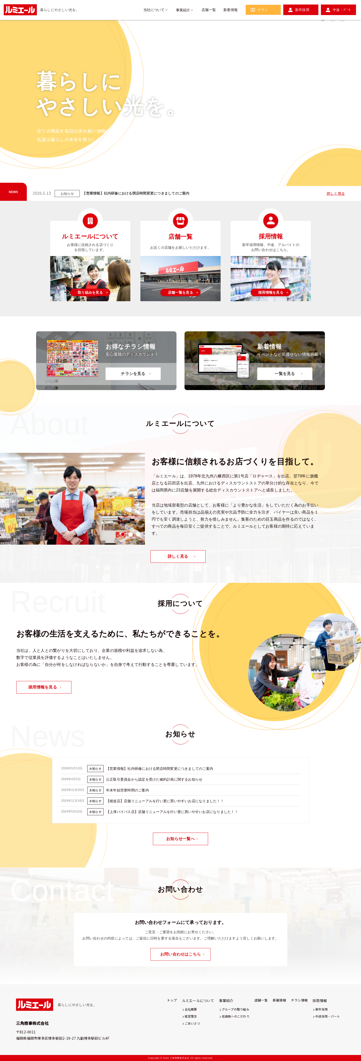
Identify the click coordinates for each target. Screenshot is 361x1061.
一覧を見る (285, 373)
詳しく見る (336, 193)
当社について (153, 10)
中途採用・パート (327, 1016)
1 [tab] (322, 180)
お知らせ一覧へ (180, 839)
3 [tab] (342, 180)
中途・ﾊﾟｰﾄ (341, 10)
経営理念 (191, 1016)
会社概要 (191, 1009)
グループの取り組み (235, 1009)
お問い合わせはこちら (180, 954)
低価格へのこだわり (235, 1016)
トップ (172, 1000)
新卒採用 (302, 10)
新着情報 (230, 10)
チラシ (262, 10)
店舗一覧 (209, 10)
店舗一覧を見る (180, 292)
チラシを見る (133, 373)
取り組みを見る (90, 292)
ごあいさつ (192, 1023)
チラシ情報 (299, 1000)
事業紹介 (183, 10)
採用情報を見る (270, 292)
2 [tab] (332, 180)
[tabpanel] (72, 499)
